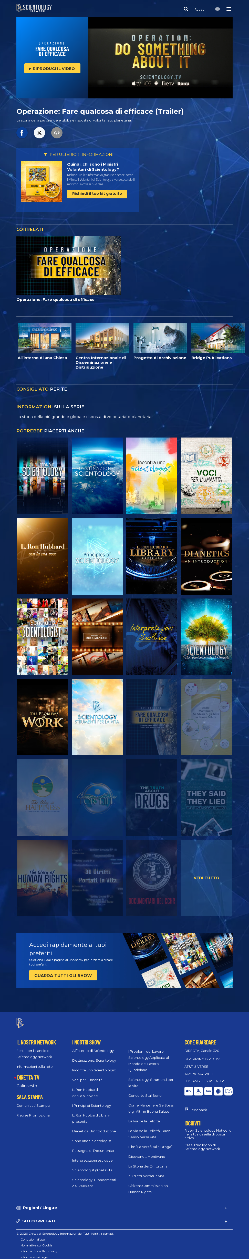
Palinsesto (26, 1081)
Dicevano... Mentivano (146, 1152)
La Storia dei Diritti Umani (149, 1162)
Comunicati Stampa (33, 1101)
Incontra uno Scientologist (94, 1066)
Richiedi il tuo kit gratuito (97, 193)
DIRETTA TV (28, 1073)
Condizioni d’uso (32, 1235)
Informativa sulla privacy (38, 1246)
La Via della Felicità (144, 1116)
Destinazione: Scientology (94, 1056)
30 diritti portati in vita (146, 1171)
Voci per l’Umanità (87, 1075)
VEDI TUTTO (206, 877)
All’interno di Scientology (93, 1046)
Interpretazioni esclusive (92, 1156)
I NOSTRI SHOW (86, 1037)
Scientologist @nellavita (92, 1166)
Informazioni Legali (34, 1252)
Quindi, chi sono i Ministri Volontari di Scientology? (93, 167)
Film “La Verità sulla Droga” (150, 1142)
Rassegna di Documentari (93, 1146)
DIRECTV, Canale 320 (201, 1046)
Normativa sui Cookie (36, 1241)
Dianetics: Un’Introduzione (94, 1127)
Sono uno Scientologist (91, 1136)
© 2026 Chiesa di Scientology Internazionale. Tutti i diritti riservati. (65, 1229)
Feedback (198, 1105)
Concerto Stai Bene (145, 1091)
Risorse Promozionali (33, 1111)
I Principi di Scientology (91, 1101)
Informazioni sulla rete (34, 1062)
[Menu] (229, 9)
